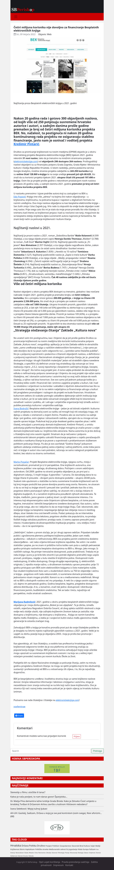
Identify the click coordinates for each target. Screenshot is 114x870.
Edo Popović (20, 196)
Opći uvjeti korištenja (49, 862)
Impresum (58, 865)
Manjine (31, 853)
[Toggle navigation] (16, 16)
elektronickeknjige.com (26, 161)
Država (25, 845)
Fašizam (92, 849)
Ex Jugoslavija (71, 849)
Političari (55, 846)
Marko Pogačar (21, 461)
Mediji (97, 846)
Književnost (15, 849)
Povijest (49, 846)
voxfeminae (19, 706)
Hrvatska (15, 845)
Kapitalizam (30, 849)
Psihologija (61, 853)
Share (19, 715)
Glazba (26, 853)
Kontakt (69, 865)
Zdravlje (48, 853)
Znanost (98, 853)
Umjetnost (92, 853)
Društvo (41, 845)
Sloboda (31, 856)
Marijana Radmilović (24, 601)
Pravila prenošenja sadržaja (75, 862)
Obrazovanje (73, 853)
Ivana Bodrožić (21, 408)
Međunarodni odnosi (57, 849)
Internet (20, 856)
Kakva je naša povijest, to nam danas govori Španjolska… (38, 796)
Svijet (93, 846)
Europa (86, 849)
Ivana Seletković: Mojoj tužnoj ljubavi (28, 808)
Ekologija (80, 853)
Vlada (80, 849)
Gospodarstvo (65, 846)
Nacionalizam (20, 853)
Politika (33, 845)
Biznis (22, 849)
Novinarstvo (42, 853)
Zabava (86, 853)
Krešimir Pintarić (26, 144)
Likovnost (54, 853)
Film (97, 849)
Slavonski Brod (77, 846)
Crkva (36, 853)
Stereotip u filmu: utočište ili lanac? (27, 792)
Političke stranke (41, 849)
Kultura (87, 846)
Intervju (12, 853)
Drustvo (25, 856)
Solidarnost (13, 856)
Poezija (67, 853)
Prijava (77, 736)
